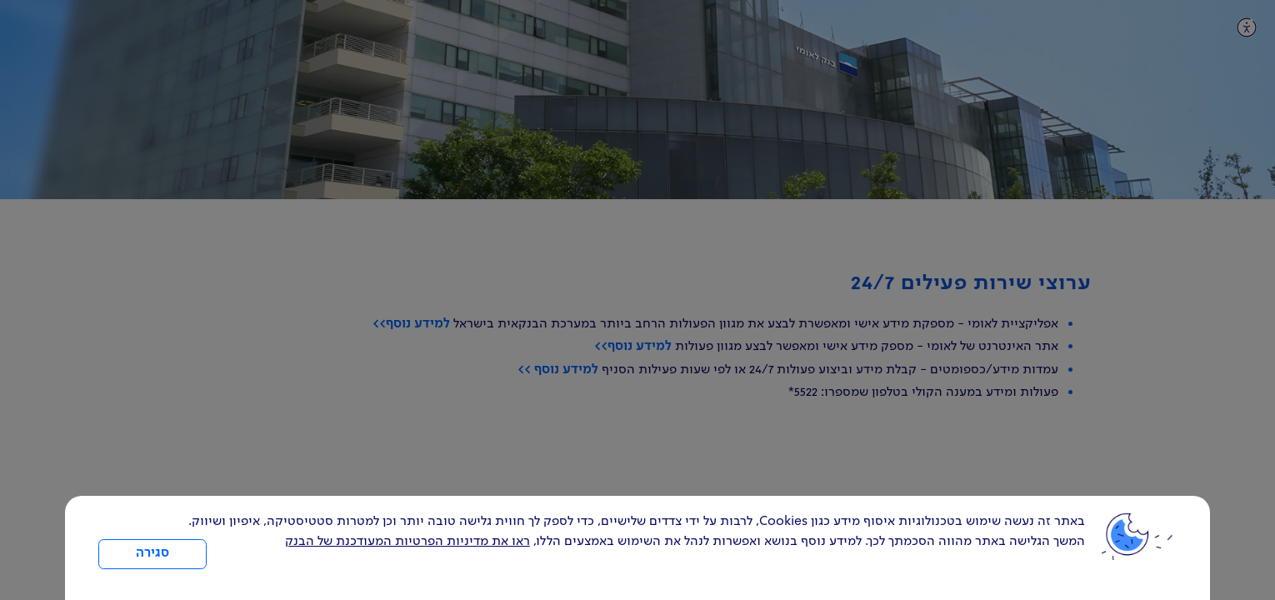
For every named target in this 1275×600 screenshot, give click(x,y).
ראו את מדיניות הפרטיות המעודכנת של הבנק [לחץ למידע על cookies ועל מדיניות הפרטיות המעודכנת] (407, 541)
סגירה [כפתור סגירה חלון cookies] (152, 553)
